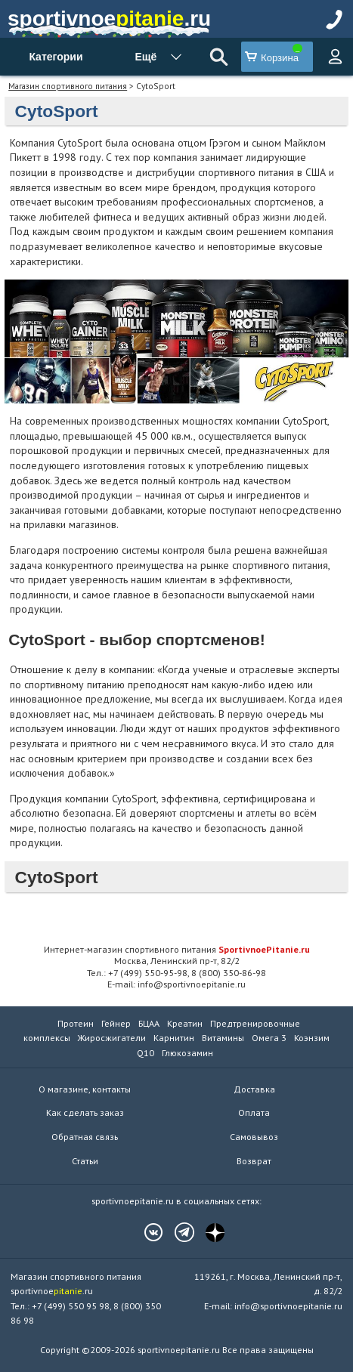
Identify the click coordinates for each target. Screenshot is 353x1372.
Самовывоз (254, 1136)
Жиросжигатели (112, 1037)
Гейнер (116, 1023)
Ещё (145, 57)
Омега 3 (269, 1037)
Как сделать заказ (85, 1112)
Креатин (185, 1023)
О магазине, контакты (85, 1089)
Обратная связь (84, 1136)
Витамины (223, 1037)
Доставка (254, 1089)
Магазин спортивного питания (67, 85)
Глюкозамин (187, 1052)
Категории (55, 57)
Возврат (254, 1161)
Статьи (85, 1161)
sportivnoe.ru (109, 18)
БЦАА (148, 1023)
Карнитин (173, 1037)
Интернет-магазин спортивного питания (177, 949)
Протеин (75, 1023)
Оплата (254, 1112)
